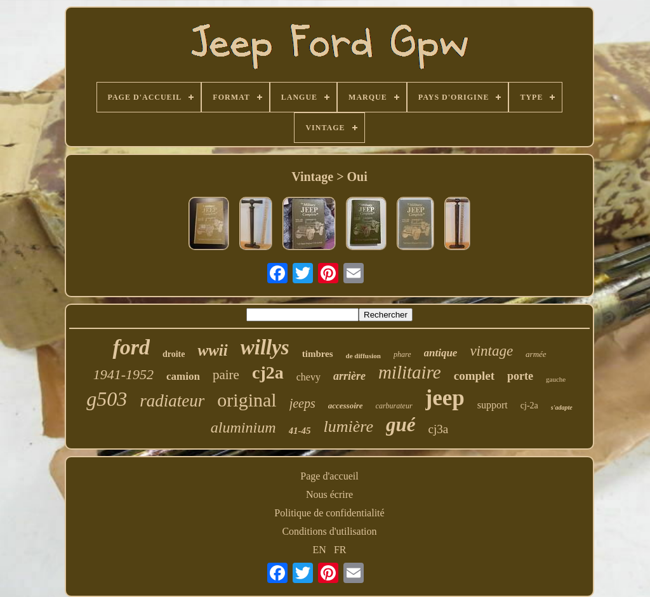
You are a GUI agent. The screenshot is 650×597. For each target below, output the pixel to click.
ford (131, 347)
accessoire (345, 405)
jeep (445, 398)
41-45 (300, 431)
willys (265, 347)
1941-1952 (123, 374)
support (492, 404)
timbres (317, 354)
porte (520, 376)
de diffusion (363, 355)
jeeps (302, 403)
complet (474, 375)
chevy (308, 377)
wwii (212, 350)
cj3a (438, 429)
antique (441, 353)
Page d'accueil (329, 476)
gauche (556, 379)
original (246, 399)
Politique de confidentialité (329, 512)
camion (183, 376)
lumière (348, 426)
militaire (409, 372)
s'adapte (562, 407)
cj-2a (529, 405)
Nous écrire (329, 494)
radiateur (172, 400)
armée (536, 354)
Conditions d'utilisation (329, 531)
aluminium (243, 427)
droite (173, 354)
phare (402, 354)
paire (226, 374)
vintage (491, 351)
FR (340, 549)
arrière (349, 376)
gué (401, 424)
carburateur (394, 405)
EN (319, 549)
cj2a (268, 372)
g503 (106, 398)
